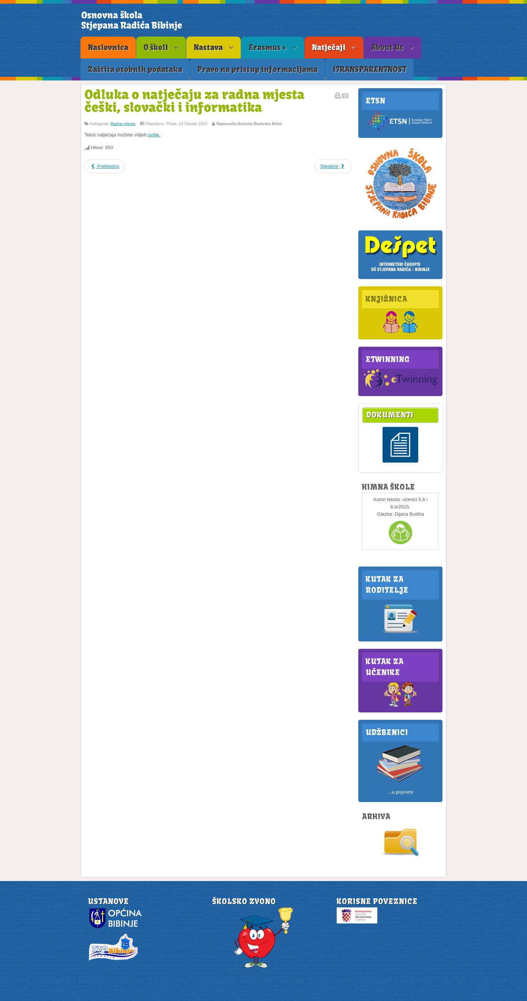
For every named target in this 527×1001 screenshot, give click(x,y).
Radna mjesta (123, 123)
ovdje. (154, 135)
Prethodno (104, 166)
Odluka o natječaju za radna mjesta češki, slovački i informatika (194, 100)
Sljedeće (333, 166)
